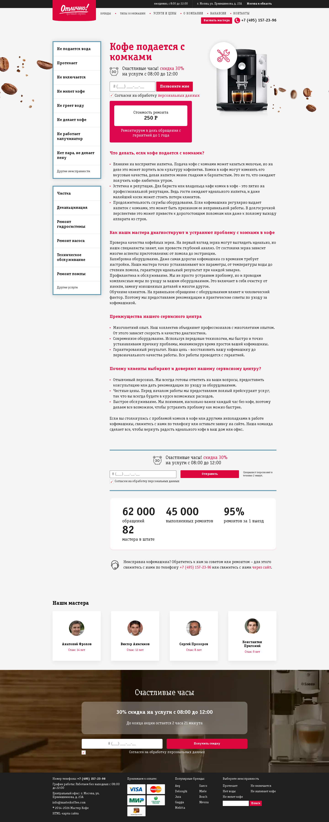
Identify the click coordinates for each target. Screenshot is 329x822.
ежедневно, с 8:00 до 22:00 (171, 4)
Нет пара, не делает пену (75, 155)
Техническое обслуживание (71, 257)
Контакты (241, 13)
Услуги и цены (165, 13)
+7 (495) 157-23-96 (258, 20)
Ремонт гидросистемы (71, 224)
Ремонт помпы (71, 274)
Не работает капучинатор (70, 136)
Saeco (203, 785)
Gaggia (179, 802)
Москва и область (259, 4)
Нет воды (229, 791)
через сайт (261, 567)
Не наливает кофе (263, 791)
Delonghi (181, 791)
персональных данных (179, 96)
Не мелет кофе (71, 92)
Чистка (64, 194)
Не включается (71, 77)
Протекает (67, 63)
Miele (203, 791)
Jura (178, 796)
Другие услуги (67, 287)
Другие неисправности (73, 171)
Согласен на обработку (157, 96)
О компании (193, 13)
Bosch (203, 796)
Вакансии (218, 13)
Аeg (177, 785)
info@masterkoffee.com (69, 802)
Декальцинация (72, 208)
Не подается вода (73, 49)
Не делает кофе (71, 120)
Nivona (204, 802)
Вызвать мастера (217, 20)
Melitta (180, 807)
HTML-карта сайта (66, 813)
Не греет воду (70, 106)
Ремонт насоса (71, 241)
